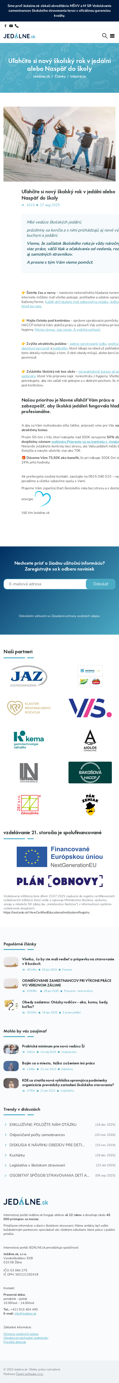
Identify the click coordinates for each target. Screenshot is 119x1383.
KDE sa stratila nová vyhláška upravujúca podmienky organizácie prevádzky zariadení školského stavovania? (68, 1082)
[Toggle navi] (112, 36)
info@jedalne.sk (25, 1313)
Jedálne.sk (41, 76)
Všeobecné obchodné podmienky (25, 1338)
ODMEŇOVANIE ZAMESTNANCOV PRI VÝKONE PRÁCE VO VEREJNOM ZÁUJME (66, 983)
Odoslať (100, 584)
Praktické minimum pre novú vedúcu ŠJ (53, 1046)
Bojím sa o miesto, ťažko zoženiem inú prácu (58, 1063)
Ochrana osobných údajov (21, 1334)
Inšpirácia (78, 76)
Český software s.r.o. (29, 1374)
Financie (67, 970)
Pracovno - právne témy (78, 991)
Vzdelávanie (68, 1052)
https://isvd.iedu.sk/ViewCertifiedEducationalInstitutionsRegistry (46, 912)
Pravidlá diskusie (14, 1342)
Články (60, 76)
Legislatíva (67, 1091)
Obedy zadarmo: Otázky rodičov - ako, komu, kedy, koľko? (65, 1004)
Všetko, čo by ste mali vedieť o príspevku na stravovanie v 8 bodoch (68, 961)
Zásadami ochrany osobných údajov (75, 616)
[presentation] (60, 601)
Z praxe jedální (72, 1012)
